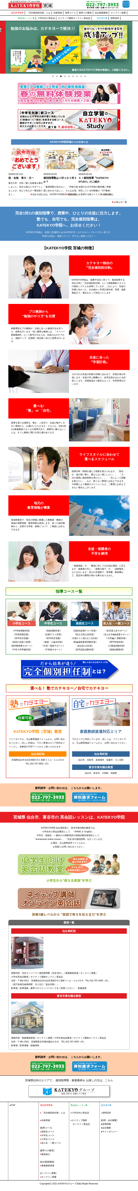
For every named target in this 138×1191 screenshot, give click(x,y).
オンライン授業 (118, 13)
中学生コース (47, 1139)
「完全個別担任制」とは (38, 13)
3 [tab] (61, 75)
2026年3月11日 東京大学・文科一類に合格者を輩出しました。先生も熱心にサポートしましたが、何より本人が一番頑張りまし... (28, 173)
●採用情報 (106, 1128)
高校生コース (47, 1136)
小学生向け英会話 (46, 18)
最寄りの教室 (85, 13)
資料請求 (115, 18)
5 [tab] (69, 75)
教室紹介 (45, 1158)
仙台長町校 (37, 758)
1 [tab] (52, 75)
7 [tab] (77, 75)
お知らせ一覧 (119, 206)
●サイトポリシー (109, 1136)
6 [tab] (73, 75)
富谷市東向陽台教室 (101, 771)
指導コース (70, 13)
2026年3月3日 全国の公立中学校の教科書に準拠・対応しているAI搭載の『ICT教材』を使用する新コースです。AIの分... (109, 173)
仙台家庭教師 (101, 13)
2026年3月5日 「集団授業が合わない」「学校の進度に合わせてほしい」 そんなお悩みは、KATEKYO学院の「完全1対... (69, 173)
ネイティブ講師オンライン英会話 (74, 18)
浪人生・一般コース (50, 1147)
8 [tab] (81, 75)
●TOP (12, 1109)
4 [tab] (65, 75)
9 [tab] (85, 75)
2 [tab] (57, 75)
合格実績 (57, 13)
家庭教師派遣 (47, 1169)
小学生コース (47, 1143)
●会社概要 (106, 1132)
